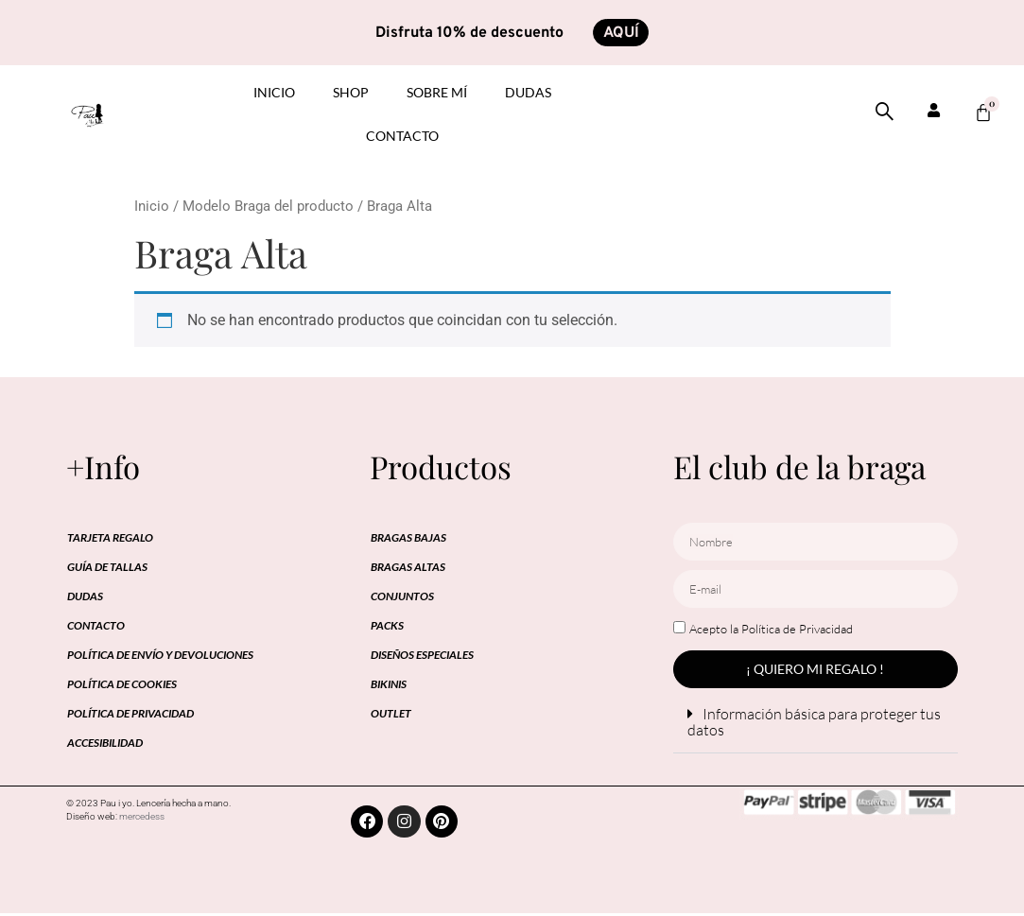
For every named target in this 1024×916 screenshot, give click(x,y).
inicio (274, 93)
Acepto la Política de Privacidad (771, 629)
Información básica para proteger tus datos (814, 722)
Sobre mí (437, 93)
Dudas (528, 93)
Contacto (402, 137)
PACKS (387, 626)
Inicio (151, 207)
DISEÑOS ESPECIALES (422, 655)
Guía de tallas (107, 568)
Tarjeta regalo (110, 538)
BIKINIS (389, 685)
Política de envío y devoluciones (160, 655)
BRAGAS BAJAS (408, 538)
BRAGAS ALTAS (408, 568)
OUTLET (391, 714)
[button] (815, 723)
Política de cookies (122, 685)
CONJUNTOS (402, 597)
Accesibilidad (105, 743)
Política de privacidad (130, 714)
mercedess (142, 817)
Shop (351, 93)
